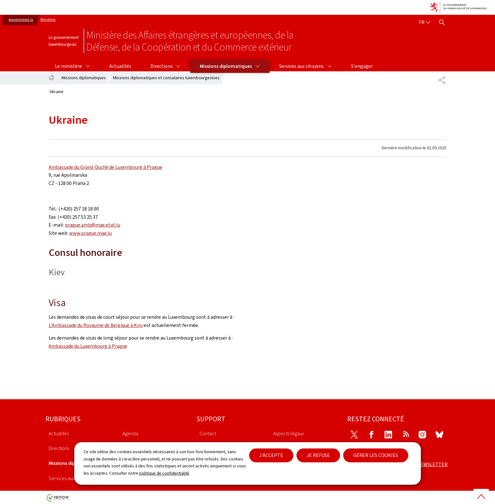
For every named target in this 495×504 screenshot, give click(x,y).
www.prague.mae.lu (90, 233)
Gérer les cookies (375, 455)
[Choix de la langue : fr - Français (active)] (424, 22)
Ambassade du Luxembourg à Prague (88, 346)
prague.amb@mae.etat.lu (92, 225)
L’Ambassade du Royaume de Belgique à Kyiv (96, 325)
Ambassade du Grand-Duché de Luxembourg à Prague (105, 167)
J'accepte (271, 455)
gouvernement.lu (21, 19)
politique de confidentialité (164, 473)
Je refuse (318, 455)
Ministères (48, 19)
